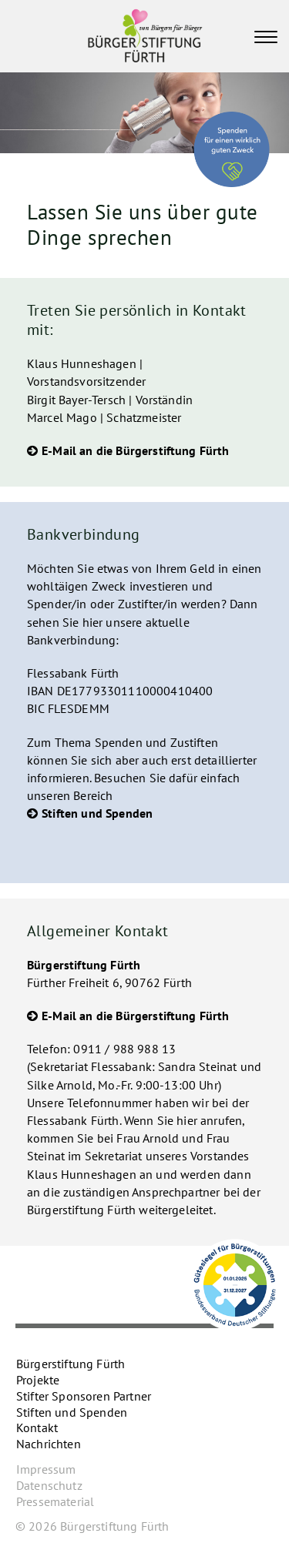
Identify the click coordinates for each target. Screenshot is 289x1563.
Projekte (37, 1379)
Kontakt (37, 1427)
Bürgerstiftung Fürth (70, 1363)
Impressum (46, 1469)
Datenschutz (49, 1485)
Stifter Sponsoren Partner (83, 1396)
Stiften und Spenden (97, 813)
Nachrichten (48, 1443)
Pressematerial (55, 1501)
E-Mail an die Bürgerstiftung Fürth (135, 450)
